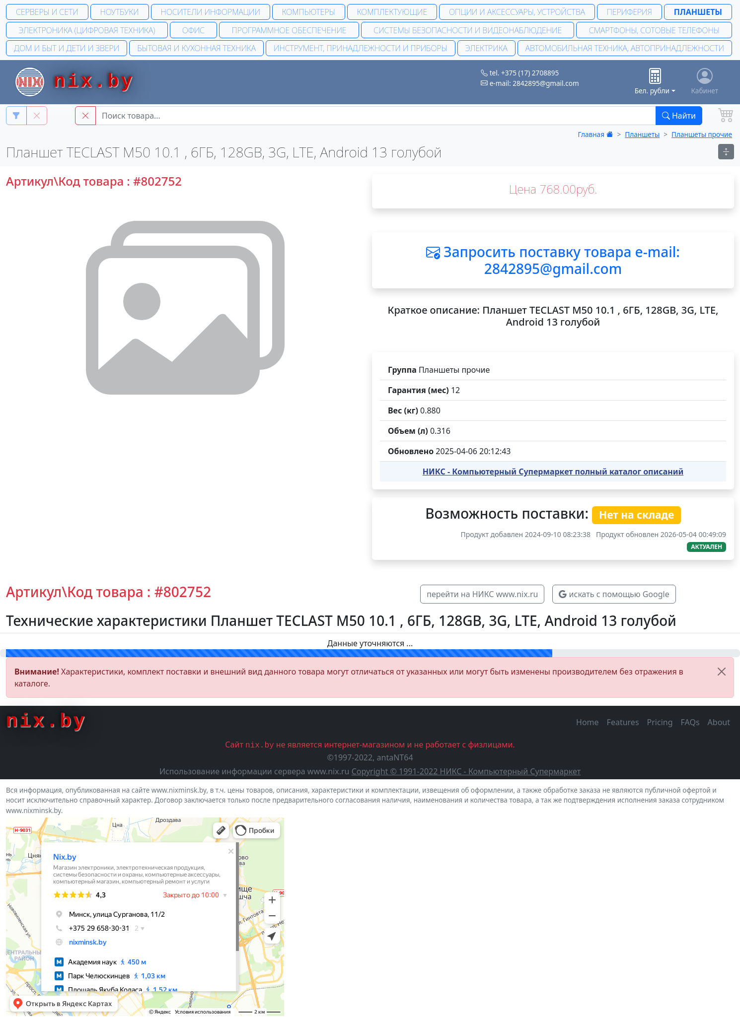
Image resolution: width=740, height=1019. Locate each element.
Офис (193, 30)
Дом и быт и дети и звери (66, 48)
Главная (595, 134)
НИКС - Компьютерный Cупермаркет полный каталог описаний (553, 471)
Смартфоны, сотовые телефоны (654, 30)
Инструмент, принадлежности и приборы (360, 48)
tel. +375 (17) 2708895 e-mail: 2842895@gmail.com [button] (530, 77)
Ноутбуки (119, 11)
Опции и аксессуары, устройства (517, 11)
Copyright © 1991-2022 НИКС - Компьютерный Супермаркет (466, 771)
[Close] (722, 671)
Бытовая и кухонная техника (196, 48)
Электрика (486, 48)
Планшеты (698, 11)
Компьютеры (308, 11)
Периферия (629, 11)
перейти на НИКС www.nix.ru (482, 594)
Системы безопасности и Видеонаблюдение (467, 30)
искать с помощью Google (614, 594)
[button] (85, 115)
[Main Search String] (375, 115)
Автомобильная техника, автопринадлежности (624, 48)
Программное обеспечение (289, 30)
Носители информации (210, 11)
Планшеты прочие (701, 134)
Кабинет (705, 81)
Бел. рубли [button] (652, 81)
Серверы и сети (47, 11)
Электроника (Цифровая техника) (86, 30)
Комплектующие (392, 11)
